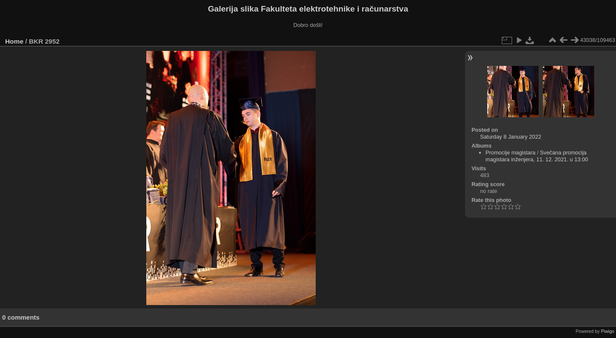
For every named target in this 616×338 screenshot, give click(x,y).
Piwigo (607, 331)
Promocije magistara (511, 152)
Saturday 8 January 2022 (510, 136)
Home (14, 41)
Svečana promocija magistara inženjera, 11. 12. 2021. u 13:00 (537, 156)
